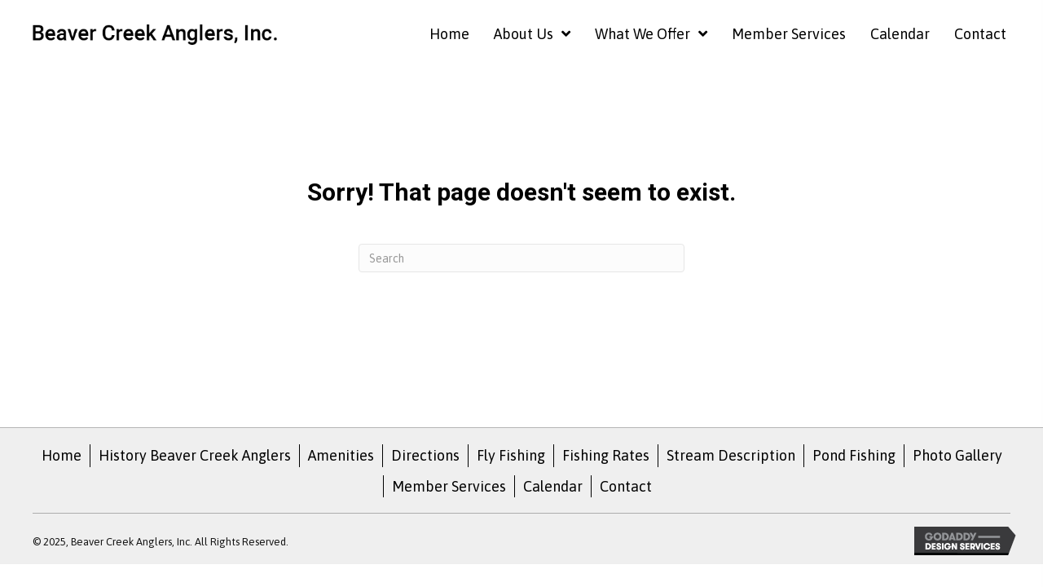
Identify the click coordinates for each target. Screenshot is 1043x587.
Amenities (341, 455)
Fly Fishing (511, 455)
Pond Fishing (854, 455)
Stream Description (731, 455)
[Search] (521, 258)
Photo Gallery (957, 455)
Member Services (449, 486)
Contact (626, 486)
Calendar (553, 486)
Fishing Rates (605, 455)
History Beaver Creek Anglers (195, 455)
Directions (425, 455)
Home (61, 455)
